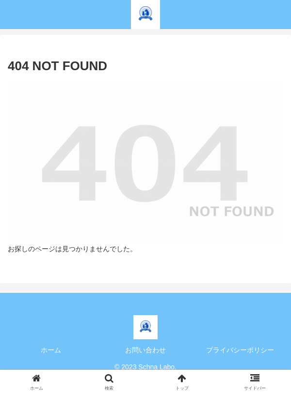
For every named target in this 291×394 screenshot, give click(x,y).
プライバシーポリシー (240, 350)
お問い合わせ (145, 350)
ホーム (51, 350)
